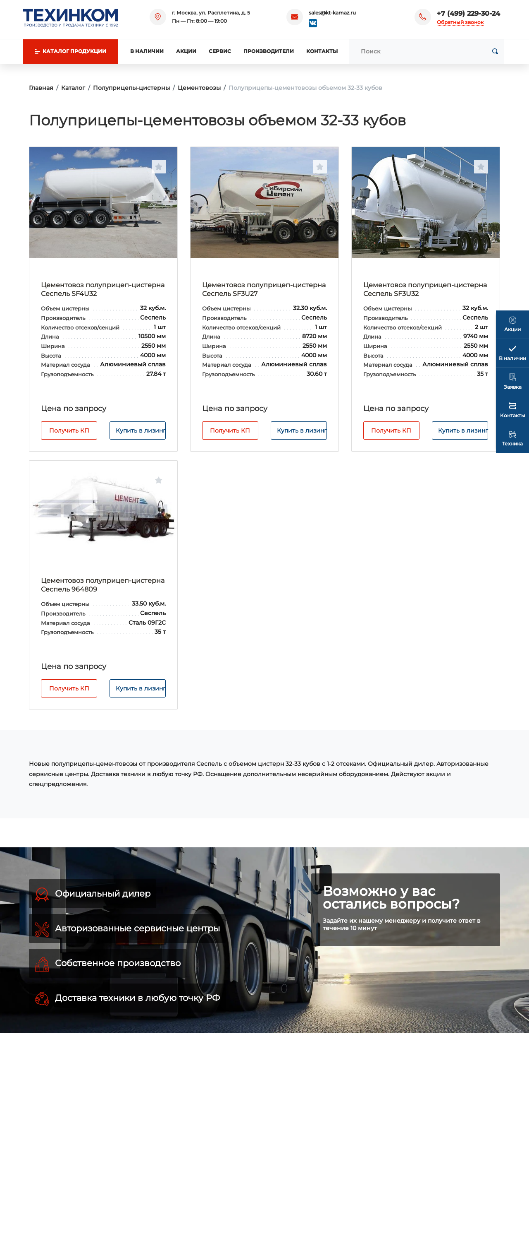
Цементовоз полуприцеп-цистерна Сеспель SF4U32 (102, 289)
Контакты (322, 51)
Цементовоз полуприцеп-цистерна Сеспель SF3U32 (425, 289)
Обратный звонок (460, 22)
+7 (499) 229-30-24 (468, 13)
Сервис (220, 51)
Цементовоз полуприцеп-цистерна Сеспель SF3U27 (264, 289)
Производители (268, 51)
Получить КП (69, 430)
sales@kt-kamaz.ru (332, 13)
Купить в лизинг (141, 430)
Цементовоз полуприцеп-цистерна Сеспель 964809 (102, 585)
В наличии (147, 51)
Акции (186, 51)
